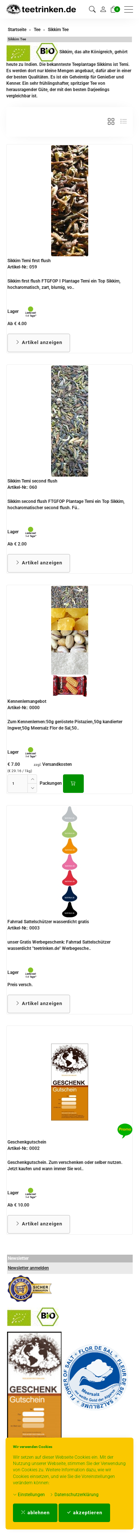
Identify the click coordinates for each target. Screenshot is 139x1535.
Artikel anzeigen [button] (38, 342)
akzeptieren (84, 1512)
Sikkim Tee (17, 39)
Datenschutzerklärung (74, 1494)
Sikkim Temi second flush (32, 481)
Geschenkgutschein (26, 1142)
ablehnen (35, 1512)
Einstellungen (29, 1494)
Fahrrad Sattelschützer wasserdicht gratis (48, 921)
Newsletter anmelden (28, 1268)
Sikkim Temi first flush (29, 260)
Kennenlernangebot (26, 701)
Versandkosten (57, 764)
